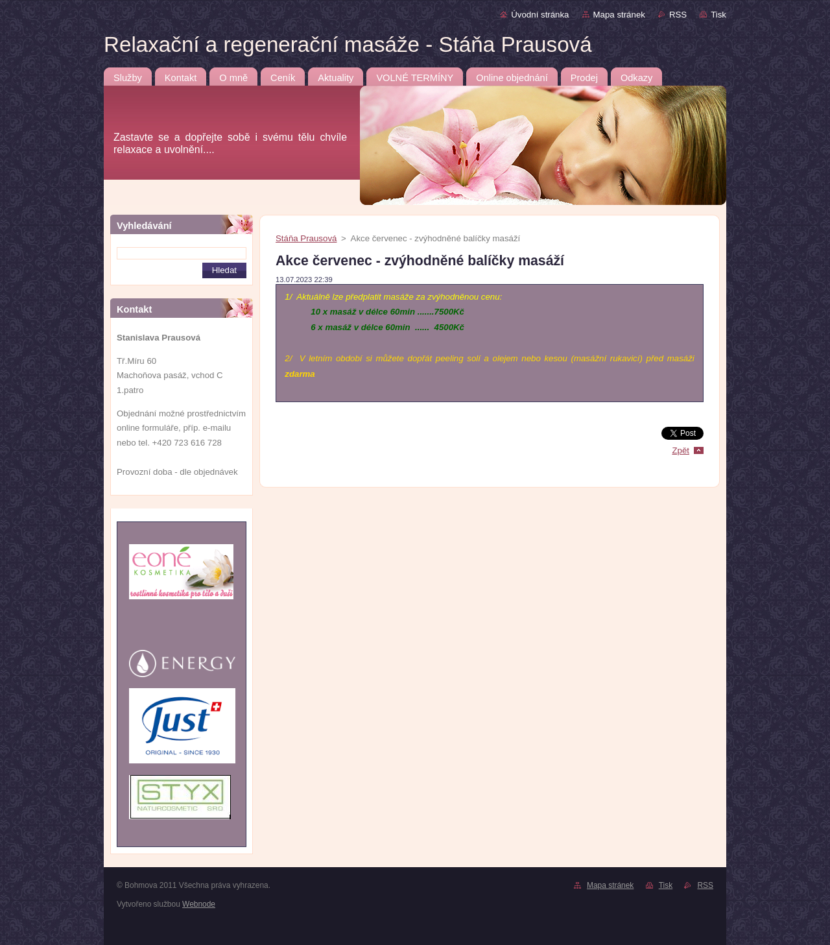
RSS (678, 14)
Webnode (198, 904)
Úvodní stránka (540, 14)
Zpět (680, 450)
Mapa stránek (619, 14)
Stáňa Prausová (306, 238)
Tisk (718, 14)
